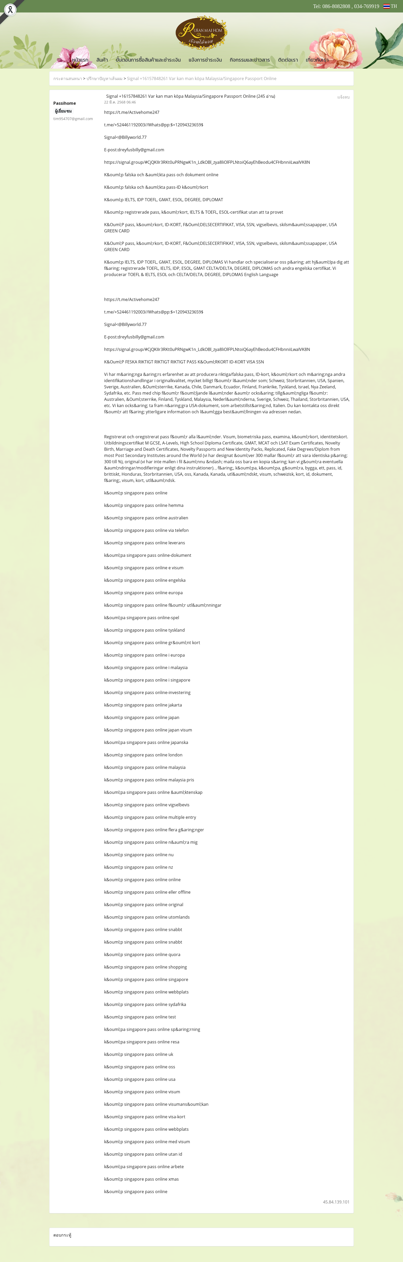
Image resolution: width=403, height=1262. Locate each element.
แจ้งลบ (343, 97)
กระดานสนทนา (67, 78)
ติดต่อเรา (288, 60)
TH (390, 6)
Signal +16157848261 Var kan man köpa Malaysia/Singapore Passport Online (201, 78)
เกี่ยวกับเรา (317, 60)
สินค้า (102, 60)
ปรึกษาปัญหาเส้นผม (104, 78)
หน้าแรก (80, 60)
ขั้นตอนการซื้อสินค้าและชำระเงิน (148, 60)
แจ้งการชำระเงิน (205, 60)
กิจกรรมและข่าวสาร (250, 60)
